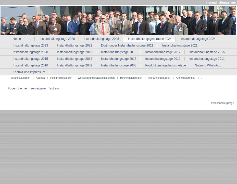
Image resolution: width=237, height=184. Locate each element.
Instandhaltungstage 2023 (30, 45)
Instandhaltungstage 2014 (74, 59)
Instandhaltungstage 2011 (207, 59)
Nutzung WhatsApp (208, 65)
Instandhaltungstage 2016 (207, 52)
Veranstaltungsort (20, 77)
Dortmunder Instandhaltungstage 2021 (127, 45)
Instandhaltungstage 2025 (101, 39)
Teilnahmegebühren (159, 77)
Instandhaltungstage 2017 (162, 52)
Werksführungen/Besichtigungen (96, 77)
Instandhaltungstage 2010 (30, 65)
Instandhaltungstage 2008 (118, 65)
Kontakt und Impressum (29, 72)
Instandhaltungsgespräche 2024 (150, 39)
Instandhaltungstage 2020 (30, 52)
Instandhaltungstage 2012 (162, 59)
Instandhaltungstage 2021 (179, 45)
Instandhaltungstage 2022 (74, 45)
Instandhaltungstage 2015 (30, 59)
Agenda (40, 77)
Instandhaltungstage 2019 (74, 52)
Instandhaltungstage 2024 (198, 39)
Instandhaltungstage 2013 (118, 59)
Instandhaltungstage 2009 (74, 65)
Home (17, 39)
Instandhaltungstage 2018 (118, 52)
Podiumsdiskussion (61, 77)
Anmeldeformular (185, 77)
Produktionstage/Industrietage (165, 65)
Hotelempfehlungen (131, 77)
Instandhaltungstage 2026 (57, 39)
